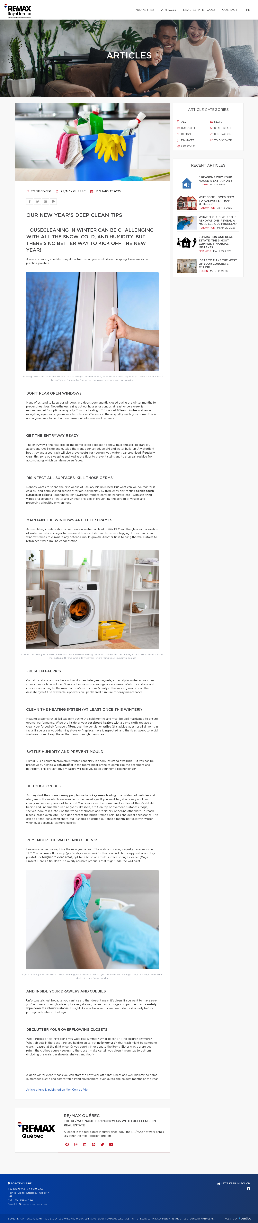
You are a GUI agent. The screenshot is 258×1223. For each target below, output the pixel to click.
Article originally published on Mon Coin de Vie (57, 1089)
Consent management (203, 1219)
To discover (38, 191)
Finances (185, 140)
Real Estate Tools (199, 9)
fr (248, 9)
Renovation (220, 134)
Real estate (221, 128)
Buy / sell (186, 128)
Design (184, 134)
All (181, 121)
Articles (168, 9)
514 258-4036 (23, 1200)
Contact (229, 9)
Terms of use (180, 1219)
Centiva (245, 1218)
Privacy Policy (161, 1219)
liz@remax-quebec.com (31, 1204)
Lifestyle (186, 146)
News (216, 121)
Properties (145, 9)
